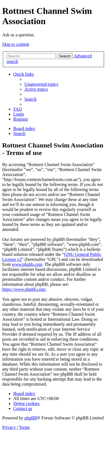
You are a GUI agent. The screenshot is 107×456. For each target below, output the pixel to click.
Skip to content (15, 44)
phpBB (30, 418)
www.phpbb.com (27, 264)
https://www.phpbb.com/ (24, 289)
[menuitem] (41, 84)
